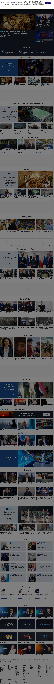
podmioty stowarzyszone (14, 2)
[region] (27, 4)
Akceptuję (48, 3)
